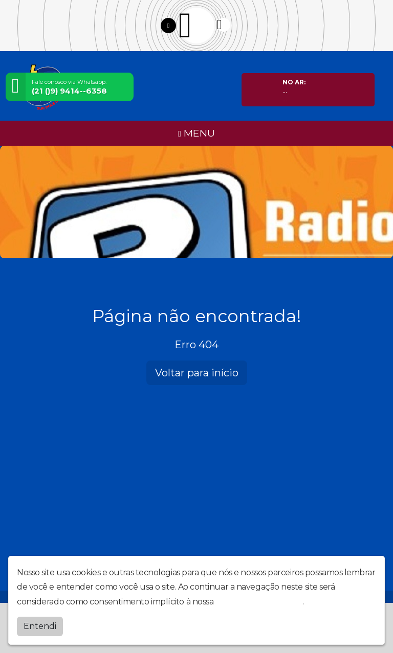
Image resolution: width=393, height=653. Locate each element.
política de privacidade (258, 601)
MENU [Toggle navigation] (196, 133)
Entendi (40, 626)
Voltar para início (196, 373)
